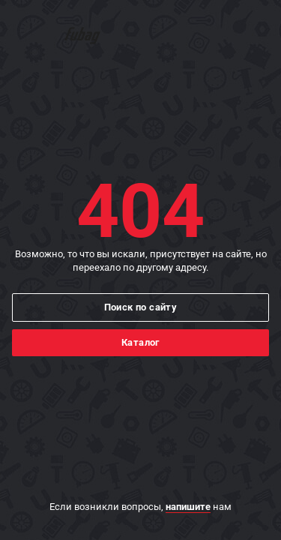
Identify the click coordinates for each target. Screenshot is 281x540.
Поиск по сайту (141, 307)
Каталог (140, 342)
